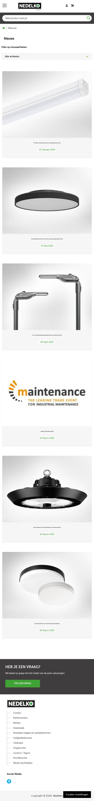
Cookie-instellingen (77, 794)
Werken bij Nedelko (22, 763)
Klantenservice (20, 718)
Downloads (18, 728)
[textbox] (47, 18)
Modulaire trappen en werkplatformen (32, 733)
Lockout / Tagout (21, 753)
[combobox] (47, 18)
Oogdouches (19, 748)
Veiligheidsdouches (22, 738)
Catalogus (18, 743)
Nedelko (58, 795)
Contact (17, 713)
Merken (17, 723)
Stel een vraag (22, 683)
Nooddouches (20, 758)
